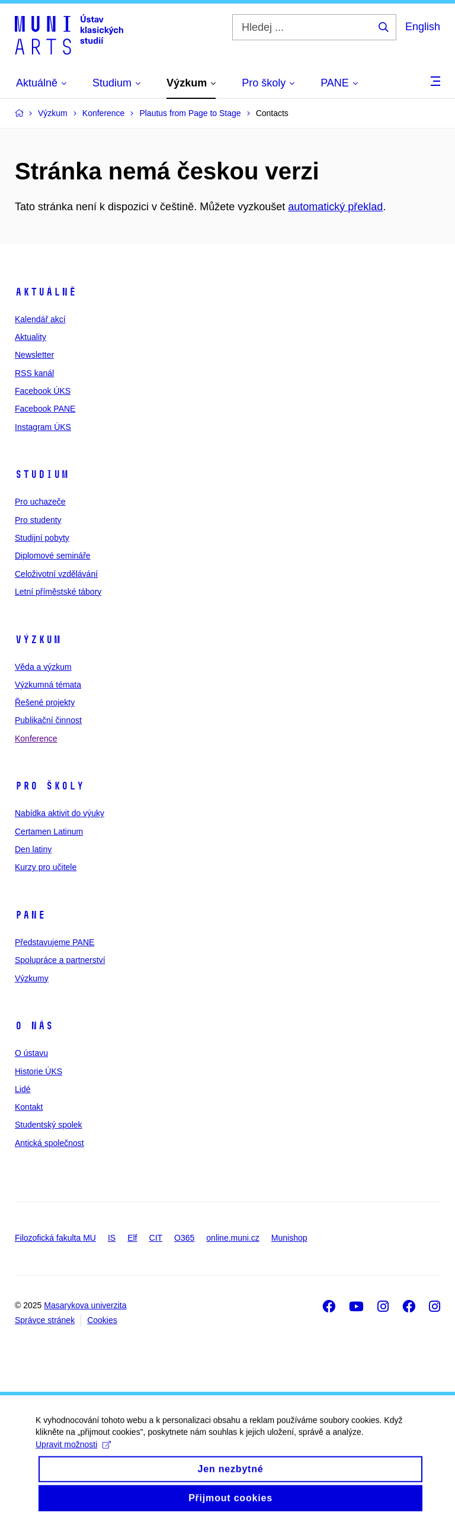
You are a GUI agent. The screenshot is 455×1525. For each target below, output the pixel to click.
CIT (156, 1238)
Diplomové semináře (53, 555)
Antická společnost (49, 1143)
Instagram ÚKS (43, 427)
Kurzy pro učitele (45, 867)
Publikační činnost (48, 720)
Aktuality (30, 337)
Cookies (102, 1320)
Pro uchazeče (40, 501)
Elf (132, 1238)
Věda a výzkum (43, 667)
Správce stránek (45, 1320)
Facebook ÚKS (43, 391)
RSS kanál (34, 373)
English (422, 27)
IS (112, 1238)
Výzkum (38, 639)
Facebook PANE (45, 408)
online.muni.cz (232, 1238)
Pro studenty (38, 520)
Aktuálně (45, 291)
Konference (36, 738)
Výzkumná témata (48, 684)
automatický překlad (335, 207)
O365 (184, 1238)
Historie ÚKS (38, 1071)
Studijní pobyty (42, 537)
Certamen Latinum (49, 831)
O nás (34, 1025)
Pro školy (49, 785)
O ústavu (31, 1053)
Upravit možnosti (73, 1455)
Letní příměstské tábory (58, 591)
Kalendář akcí (40, 319)
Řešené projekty (45, 702)
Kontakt (29, 1107)
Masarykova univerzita (85, 1305)
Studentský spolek (48, 1124)
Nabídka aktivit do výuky (59, 813)
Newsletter (34, 354)
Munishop (289, 1238)
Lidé (22, 1089)
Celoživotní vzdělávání (56, 574)
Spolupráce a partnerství (60, 960)
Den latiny (33, 849)
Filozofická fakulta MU (55, 1238)
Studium (42, 474)
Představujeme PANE (54, 942)
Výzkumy (32, 978)
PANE (30, 915)
